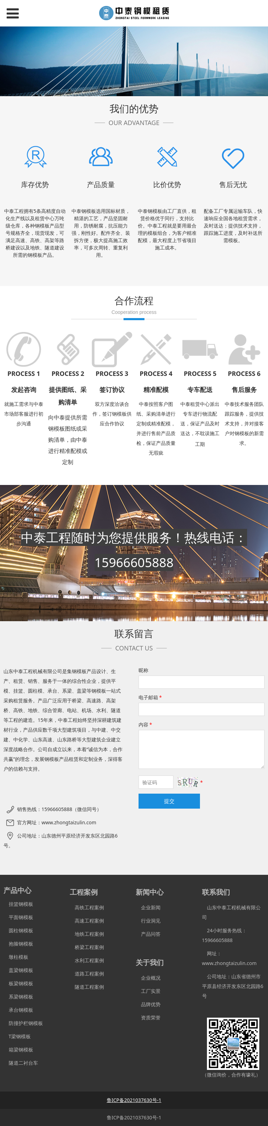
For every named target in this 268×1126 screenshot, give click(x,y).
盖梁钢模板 (18, 970)
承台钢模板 (18, 1010)
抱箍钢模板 (18, 943)
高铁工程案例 (87, 907)
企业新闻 (148, 907)
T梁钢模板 (17, 1036)
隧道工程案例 (87, 987)
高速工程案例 (87, 920)
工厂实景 (148, 991)
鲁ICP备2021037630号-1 (134, 1117)
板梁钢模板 (18, 983)
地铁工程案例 (87, 934)
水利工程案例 (87, 960)
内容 (146, 724)
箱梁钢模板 (18, 1049)
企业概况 (148, 977)
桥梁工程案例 (87, 947)
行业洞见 (148, 920)
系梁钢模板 (18, 996)
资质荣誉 (148, 1017)
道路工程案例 (87, 973)
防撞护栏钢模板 (23, 1023)
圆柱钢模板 (21, 930)
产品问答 (148, 934)
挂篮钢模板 (18, 904)
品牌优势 (148, 1004)
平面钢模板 (18, 917)
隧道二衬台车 (20, 1062)
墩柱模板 (15, 957)
